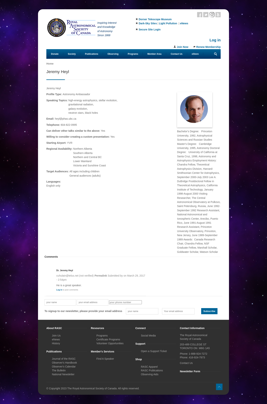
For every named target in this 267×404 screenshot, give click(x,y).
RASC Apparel (149, 366)
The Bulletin (59, 370)
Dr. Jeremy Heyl (64, 270)
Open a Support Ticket (154, 351)
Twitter (205, 14)
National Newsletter (63, 374)
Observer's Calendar (64, 366)
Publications (91, 54)
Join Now (182, 46)
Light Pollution (168, 23)
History (56, 343)
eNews (184, 23)
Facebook (199, 14)
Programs (133, 54)
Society (72, 54)
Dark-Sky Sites (148, 23)
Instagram (212, 14)
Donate (55, 54)
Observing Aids (149, 374)
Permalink (101, 275)
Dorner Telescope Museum (155, 19)
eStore (195, 54)
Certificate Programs (108, 339)
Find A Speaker (105, 358)
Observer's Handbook (64, 362)
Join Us (56, 335)
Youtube (218, 14)
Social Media (148, 335)
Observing (113, 54)
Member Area (154, 54)
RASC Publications (152, 370)
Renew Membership (208, 46)
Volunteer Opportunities (109, 343)
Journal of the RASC (64, 358)
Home (50, 63)
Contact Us (176, 54)
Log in (215, 40)
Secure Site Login (150, 29)
